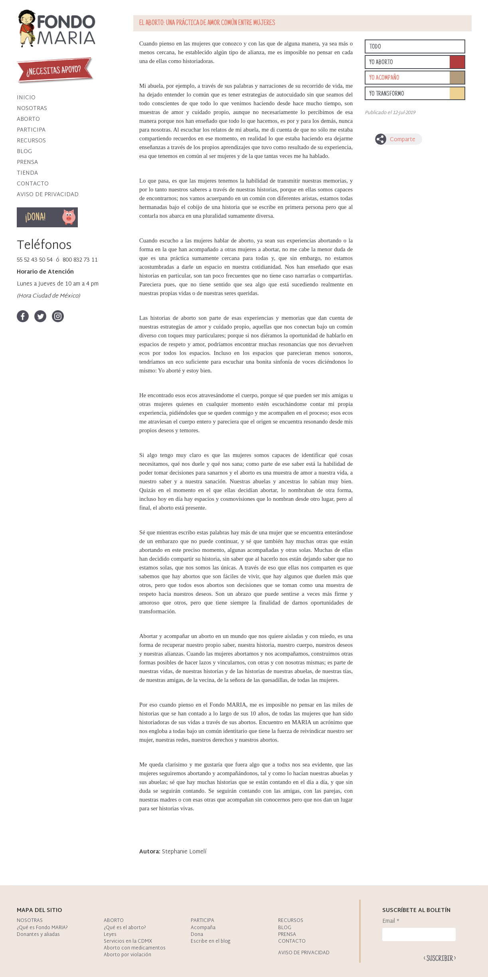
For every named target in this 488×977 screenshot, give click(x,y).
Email (390, 922)
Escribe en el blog (210, 941)
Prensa (27, 162)
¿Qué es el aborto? (125, 928)
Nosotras (32, 109)
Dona (69, 217)
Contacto (33, 184)
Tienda (27, 173)
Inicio (26, 98)
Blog (24, 152)
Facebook (23, 316)
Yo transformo (386, 94)
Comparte (402, 140)
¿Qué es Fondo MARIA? (42, 928)
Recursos (31, 141)
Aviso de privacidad (48, 195)
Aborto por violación (127, 955)
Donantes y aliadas (38, 934)
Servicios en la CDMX (128, 941)
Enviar (440, 958)
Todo (375, 47)
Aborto (28, 119)
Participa (31, 130)
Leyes (110, 934)
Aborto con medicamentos (135, 948)
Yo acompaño (384, 78)
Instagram (58, 316)
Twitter (40, 316)
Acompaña (203, 928)
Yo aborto (381, 62)
